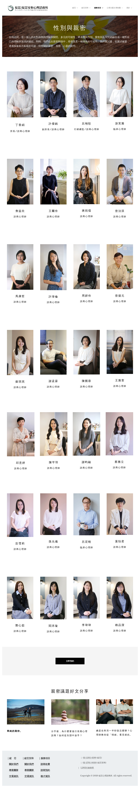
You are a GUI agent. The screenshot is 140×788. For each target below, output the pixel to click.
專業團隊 (13, 770)
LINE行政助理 (87, 767)
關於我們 (13, 764)
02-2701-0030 (90, 762)
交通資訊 (14, 776)
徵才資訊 (45, 776)
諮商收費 (45, 764)
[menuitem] (75, 7)
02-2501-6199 (89, 757)
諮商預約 (45, 770)
